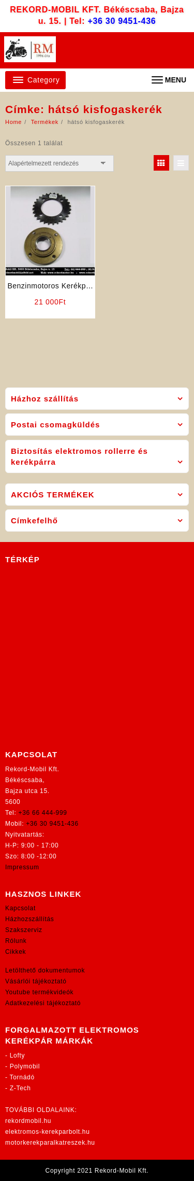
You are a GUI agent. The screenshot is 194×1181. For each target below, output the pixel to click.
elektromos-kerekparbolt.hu (47, 1131)
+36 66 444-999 (43, 812)
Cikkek (15, 951)
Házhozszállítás (29, 919)
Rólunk (16, 940)
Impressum (22, 867)
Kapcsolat (20, 908)
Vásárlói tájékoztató (36, 981)
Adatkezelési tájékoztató (43, 1003)
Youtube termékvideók (39, 992)
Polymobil (25, 1066)
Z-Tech (20, 1088)
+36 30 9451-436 (121, 21)
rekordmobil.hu (28, 1120)
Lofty (17, 1055)
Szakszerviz (23, 930)
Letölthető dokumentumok (45, 970)
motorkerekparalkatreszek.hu (50, 1142)
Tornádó (22, 1077)
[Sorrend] (59, 163)
